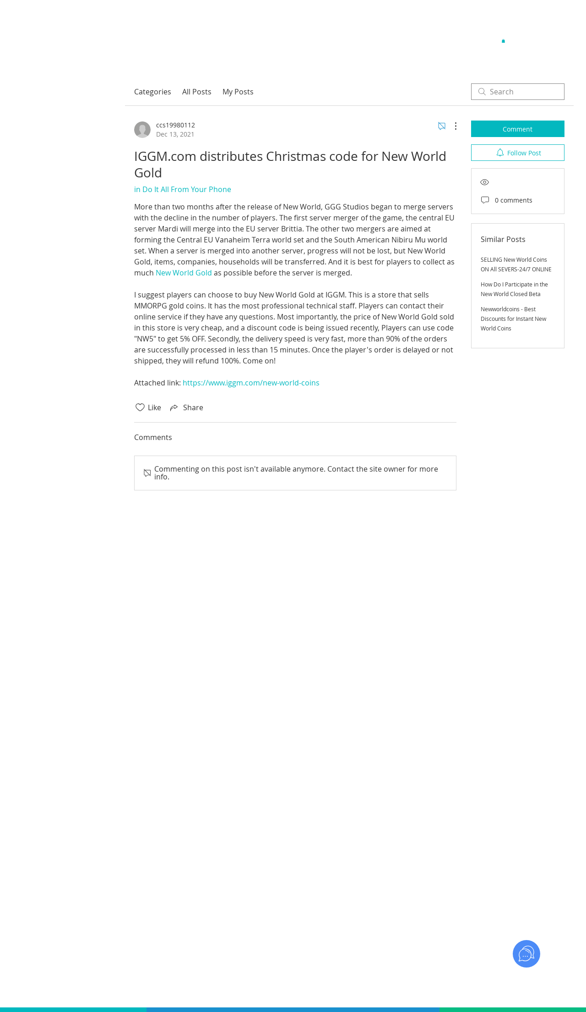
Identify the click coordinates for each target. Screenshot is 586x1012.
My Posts (238, 92)
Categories (152, 92)
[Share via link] (185, 407)
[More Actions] (450, 126)
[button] (503, 41)
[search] (517, 91)
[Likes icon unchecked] (140, 407)
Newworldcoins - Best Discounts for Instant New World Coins (513, 318)
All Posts (197, 92)
